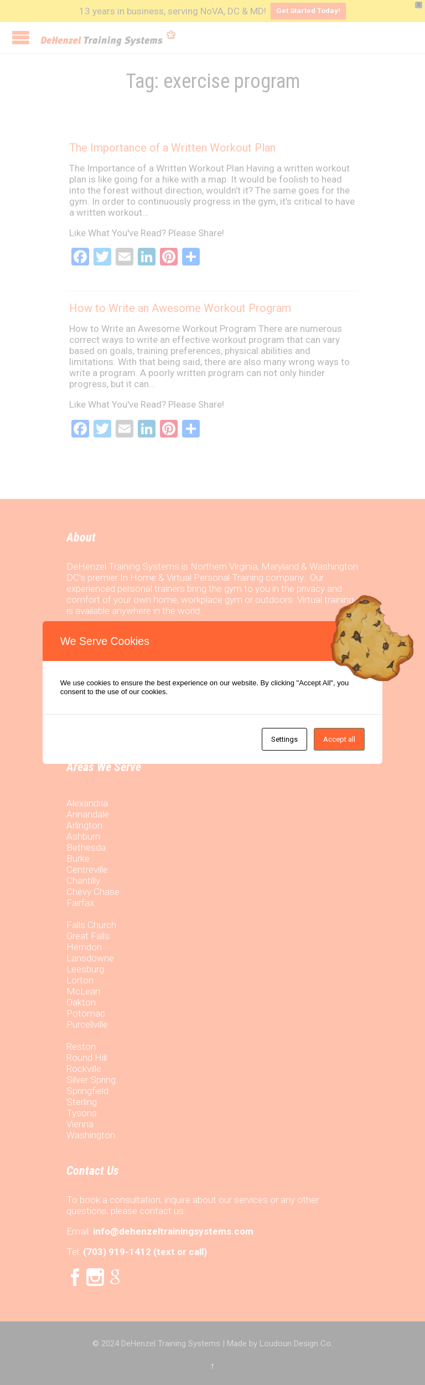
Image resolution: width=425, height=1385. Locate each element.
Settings (284, 739)
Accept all (339, 739)
